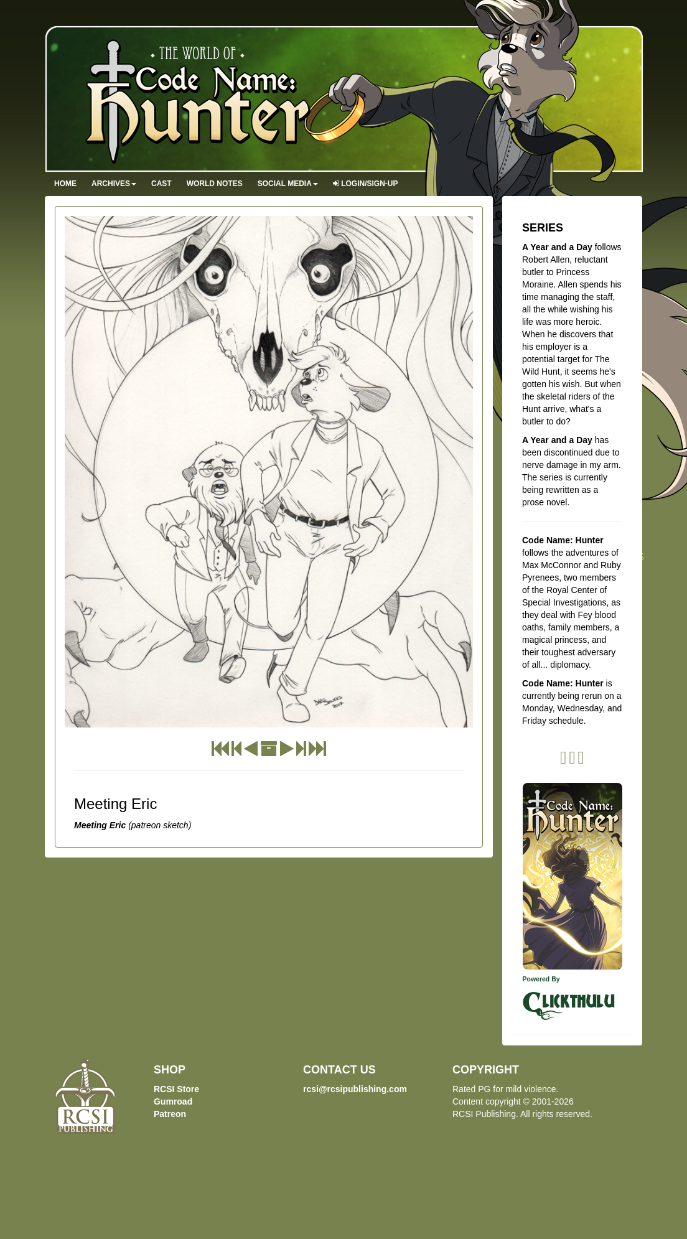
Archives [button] (113, 183)
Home (65, 183)
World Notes (215, 183)
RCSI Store (176, 1089)
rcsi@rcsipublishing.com (355, 1089)
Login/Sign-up (365, 183)
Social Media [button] (288, 183)
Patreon (170, 1114)
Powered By (541, 979)
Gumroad (173, 1101)
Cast (161, 183)
